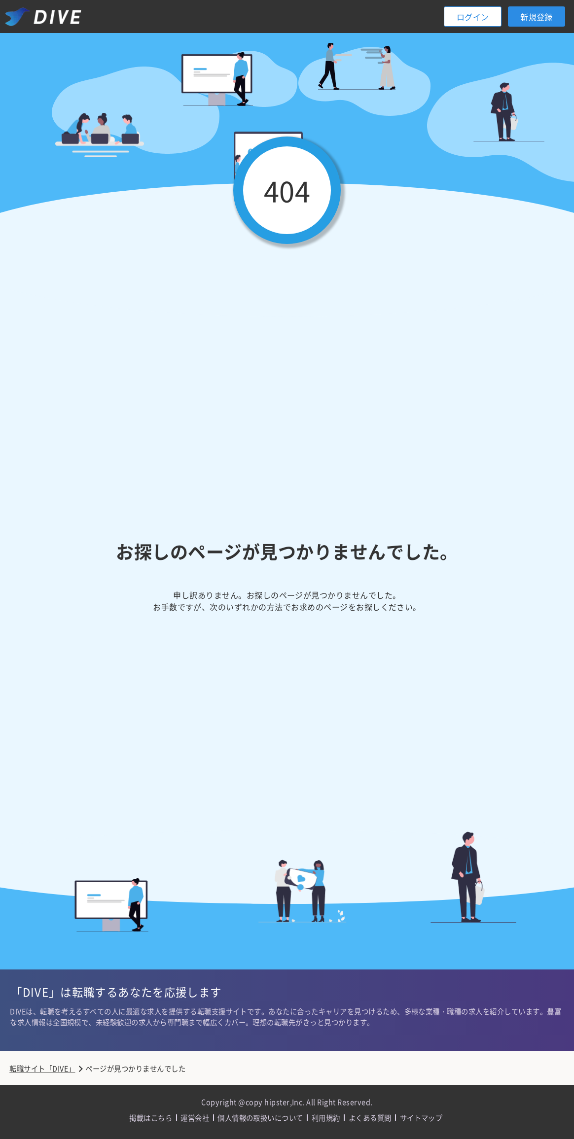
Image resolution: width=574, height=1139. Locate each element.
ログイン (473, 17)
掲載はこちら (150, 1117)
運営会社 (194, 1117)
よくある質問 (370, 1117)
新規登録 (536, 17)
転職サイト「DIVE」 (42, 1068)
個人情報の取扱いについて (260, 1117)
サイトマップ (421, 1117)
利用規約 (326, 1117)
